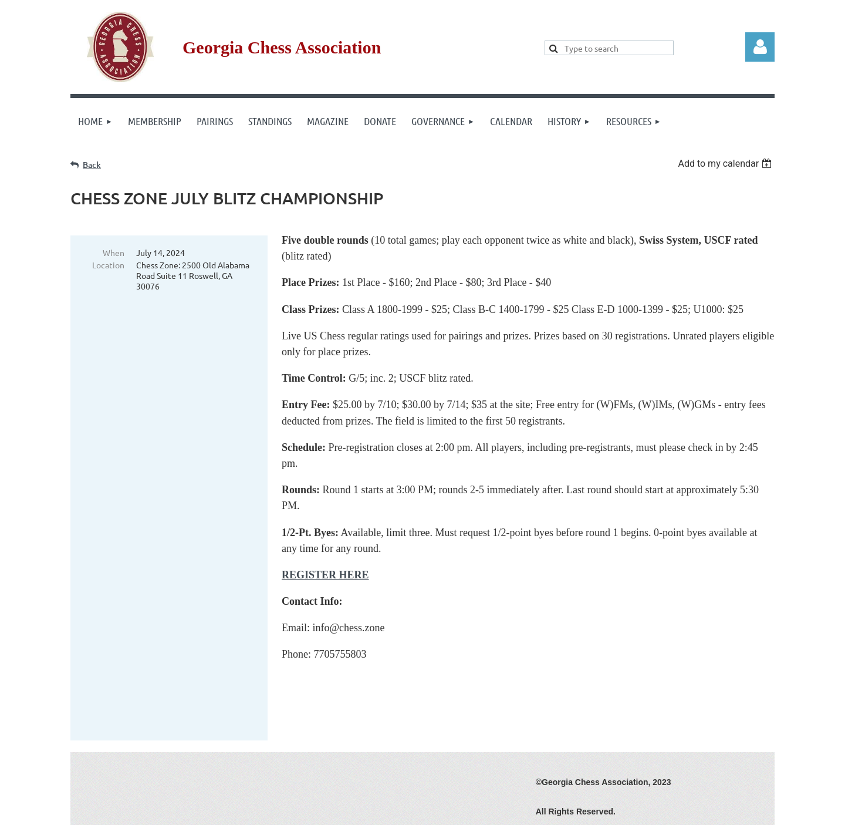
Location (108, 265)
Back (92, 164)
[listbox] (726, 163)
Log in (760, 47)
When (113, 252)
